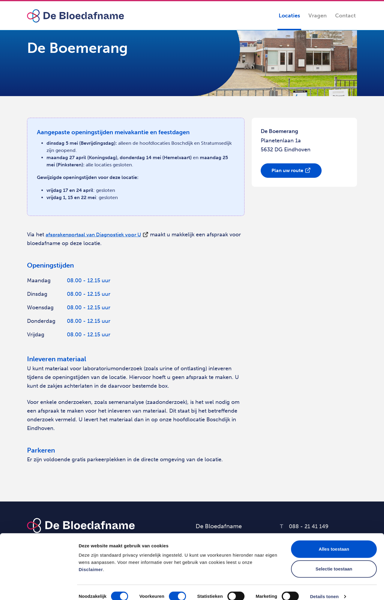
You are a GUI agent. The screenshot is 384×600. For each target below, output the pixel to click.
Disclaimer (91, 561)
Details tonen (324, 588)
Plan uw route (287, 170)
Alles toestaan (334, 540)
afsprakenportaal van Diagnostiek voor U (97, 234)
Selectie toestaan (334, 560)
